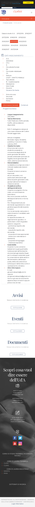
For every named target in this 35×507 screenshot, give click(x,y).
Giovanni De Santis (12, 90)
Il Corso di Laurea (7, 23)
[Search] (7, 7)
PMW (6, 473)
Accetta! (28, 2)
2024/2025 (14, 45)
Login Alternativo (17, 504)
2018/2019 (13, 37)
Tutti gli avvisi (17, 307)
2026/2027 (5, 49)
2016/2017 (28, 33)
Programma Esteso (10, 109)
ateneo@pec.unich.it (19, 419)
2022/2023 (22, 41)
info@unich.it (19, 417)
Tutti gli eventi (17, 331)
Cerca (14, 7)
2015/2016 (20, 33)
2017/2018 (5, 37)
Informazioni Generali (10, 105)
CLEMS (6, 465)
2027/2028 (14, 49)
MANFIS (7, 471)
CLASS (6, 463)
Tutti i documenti (17, 354)
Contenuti (24, 105)
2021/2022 (14, 41)
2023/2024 (5, 45)
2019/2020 (22, 37)
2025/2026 (23, 45)
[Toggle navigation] (32, 7)
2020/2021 (5, 41)
